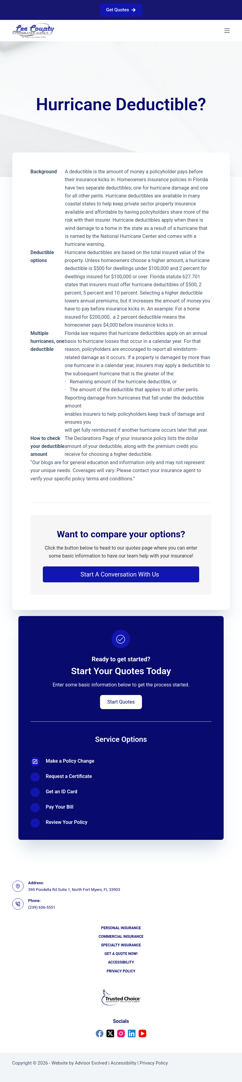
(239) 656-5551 (41, 907)
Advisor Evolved (91, 1063)
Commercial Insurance (121, 936)
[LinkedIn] (132, 1033)
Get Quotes (121, 10)
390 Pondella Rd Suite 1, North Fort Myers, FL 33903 (74, 889)
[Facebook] (99, 1033)
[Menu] (227, 30)
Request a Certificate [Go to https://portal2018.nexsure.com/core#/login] (69, 776)
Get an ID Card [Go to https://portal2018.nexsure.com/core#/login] (61, 792)
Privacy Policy (121, 971)
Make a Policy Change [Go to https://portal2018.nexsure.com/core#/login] (70, 761)
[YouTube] (142, 1033)
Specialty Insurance (121, 945)
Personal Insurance (121, 928)
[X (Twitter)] (110, 1033)
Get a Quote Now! (121, 954)
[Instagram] (121, 1033)
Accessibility (121, 962)
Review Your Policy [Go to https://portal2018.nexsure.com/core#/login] (66, 822)
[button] (121, 574)
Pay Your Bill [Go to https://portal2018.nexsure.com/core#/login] (59, 807)
